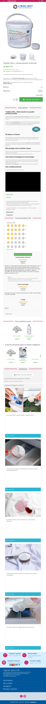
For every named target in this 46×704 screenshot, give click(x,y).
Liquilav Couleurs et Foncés (29, 336)
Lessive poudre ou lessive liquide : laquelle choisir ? (20, 415)
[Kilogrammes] (40, 91)
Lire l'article (10, 436)
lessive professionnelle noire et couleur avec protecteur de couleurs (24, 281)
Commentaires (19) (23, 218)
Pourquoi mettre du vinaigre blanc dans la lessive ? (20, 627)
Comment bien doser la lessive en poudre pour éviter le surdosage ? (22, 574)
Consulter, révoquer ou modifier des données (13, 381)
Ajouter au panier (31, 99)
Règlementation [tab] (10, 212)
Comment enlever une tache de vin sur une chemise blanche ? (21, 520)
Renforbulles (17, 336)
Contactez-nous (12, 1)
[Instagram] (24, 696)
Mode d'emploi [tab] (9, 194)
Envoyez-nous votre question (23, 375)
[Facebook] (21, 696)
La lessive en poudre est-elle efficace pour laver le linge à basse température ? (22, 469)
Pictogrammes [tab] (9, 215)
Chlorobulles (35, 359)
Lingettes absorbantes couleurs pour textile (23, 361)
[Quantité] (14, 99)
